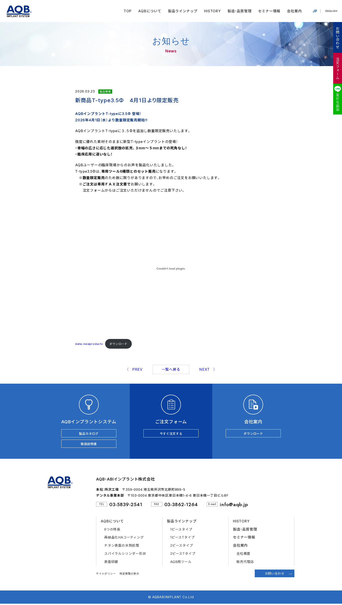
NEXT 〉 (207, 369)
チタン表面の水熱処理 (121, 546)
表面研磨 (111, 563)
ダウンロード (118, 344)
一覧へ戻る (171, 369)
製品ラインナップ (181, 11)
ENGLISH (330, 11)
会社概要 (243, 555)
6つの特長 (112, 530)
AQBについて (148, 11)
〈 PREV (134, 369)
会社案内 (293, 11)
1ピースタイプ (181, 530)
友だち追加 (337, 102)
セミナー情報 (268, 11)
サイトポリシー (106, 574)
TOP (126, 11)
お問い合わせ (337, 37)
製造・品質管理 (238, 11)
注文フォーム (337, 68)
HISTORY (211, 11)
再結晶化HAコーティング (124, 539)
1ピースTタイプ (182, 539)
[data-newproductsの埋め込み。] (171, 268)
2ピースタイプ (181, 546)
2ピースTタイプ (182, 555)
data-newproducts (89, 344)
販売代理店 (245, 563)
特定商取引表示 (129, 574)
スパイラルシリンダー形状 (125, 555)
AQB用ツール (180, 563)
